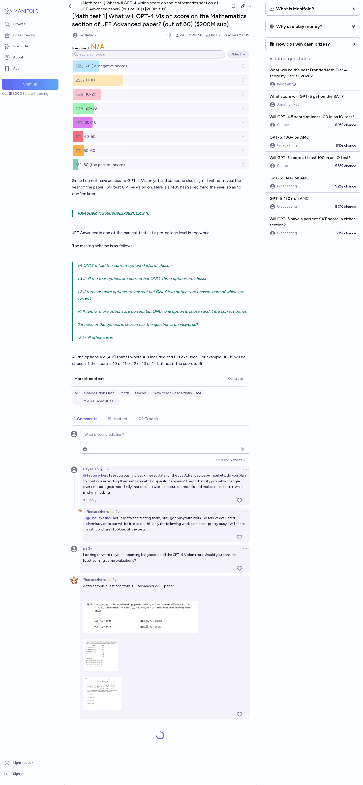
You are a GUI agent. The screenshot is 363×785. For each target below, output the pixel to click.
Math (124, 393)
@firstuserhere (95, 475)
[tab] (85, 419)
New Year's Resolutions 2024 (177, 393)
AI (76, 393)
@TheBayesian (98, 518)
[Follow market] (233, 6)
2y (107, 469)
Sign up (30, 84)
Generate (235, 378)
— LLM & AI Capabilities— (96, 401)
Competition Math (99, 393)
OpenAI (141, 393)
